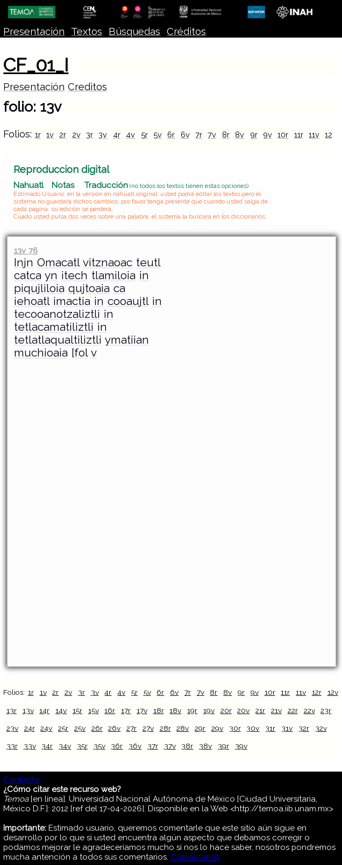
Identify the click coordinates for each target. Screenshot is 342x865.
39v (241, 746)
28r (165, 728)
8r (226, 134)
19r (192, 710)
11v (314, 134)
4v (130, 134)
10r (282, 134)
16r (109, 710)
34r (47, 746)
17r (126, 710)
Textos (86, 31)
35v (99, 746)
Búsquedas (134, 31)
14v (61, 710)
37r (152, 746)
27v (148, 728)
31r (270, 728)
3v (102, 134)
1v (50, 134)
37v (170, 746)
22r (293, 710)
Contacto (21, 779)
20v (243, 710)
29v (217, 728)
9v (267, 134)
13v (28, 710)
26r (97, 728)
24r (29, 728)
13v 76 (26, 250)
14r (44, 710)
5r (144, 134)
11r (298, 134)
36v (135, 746)
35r (82, 746)
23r (325, 710)
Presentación (34, 31)
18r (158, 710)
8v (239, 134)
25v (80, 728)
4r (116, 134)
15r (77, 710)
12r (330, 134)
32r (303, 728)
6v (185, 134)
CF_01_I (35, 65)
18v (175, 710)
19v (209, 710)
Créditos (186, 31)
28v (182, 728)
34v (65, 746)
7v (212, 134)
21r (260, 710)
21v (276, 710)
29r (200, 728)
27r (131, 728)
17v (142, 710)
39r (223, 746)
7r (198, 134)
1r (38, 134)
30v (252, 728)
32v (321, 728)
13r (11, 710)
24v (46, 728)
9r (254, 134)
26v (114, 728)
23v (12, 728)
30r (235, 728)
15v (93, 710)
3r (89, 134)
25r (63, 728)
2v (76, 134)
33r (12, 746)
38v (205, 746)
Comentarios (194, 857)
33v (30, 746)
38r (187, 746)
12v (332, 692)
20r (226, 710)
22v (309, 710)
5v (157, 134)
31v (287, 728)
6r (171, 134)
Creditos (87, 86)
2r (62, 134)
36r (117, 746)
